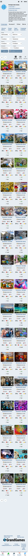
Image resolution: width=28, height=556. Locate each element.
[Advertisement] (14, 518)
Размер (2, 32)
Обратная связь (20, 537)
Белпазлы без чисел (7, 71)
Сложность (14, 41)
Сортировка (3, 46)
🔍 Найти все (4, 51)
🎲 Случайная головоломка (15, 51)
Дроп (2, 37)
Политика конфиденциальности (7, 544)
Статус (13, 37)
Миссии (24, 24)
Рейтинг (18, 24)
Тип (13, 32)
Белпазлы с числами (21, 71)
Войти (25, 1)
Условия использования (16, 544)
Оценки (14, 46)
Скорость (2, 41)
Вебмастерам (7, 537)
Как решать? (12, 24)
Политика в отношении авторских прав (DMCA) (23, 546)
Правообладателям (8, 535)
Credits (18, 535)
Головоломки (4, 24)
